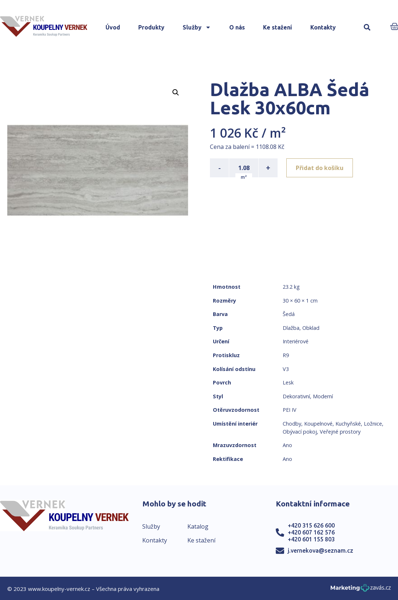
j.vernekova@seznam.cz (320, 550)
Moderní (323, 396)
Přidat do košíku (319, 168)
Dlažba (291, 327)
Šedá (289, 314)
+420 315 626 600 (311, 525)
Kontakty (323, 27)
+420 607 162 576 (311, 532)
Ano (287, 445)
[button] (367, 27)
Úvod (113, 27)
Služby (197, 27)
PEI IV (289, 409)
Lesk (288, 382)
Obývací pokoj (300, 431)
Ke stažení (277, 27)
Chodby (292, 423)
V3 (286, 369)
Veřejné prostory (340, 431)
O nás (237, 27)
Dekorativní (296, 396)
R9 (286, 355)
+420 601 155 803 (311, 539)
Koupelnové (318, 423)
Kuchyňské (348, 423)
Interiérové (296, 341)
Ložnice (373, 423)
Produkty (151, 27)
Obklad (310, 327)
